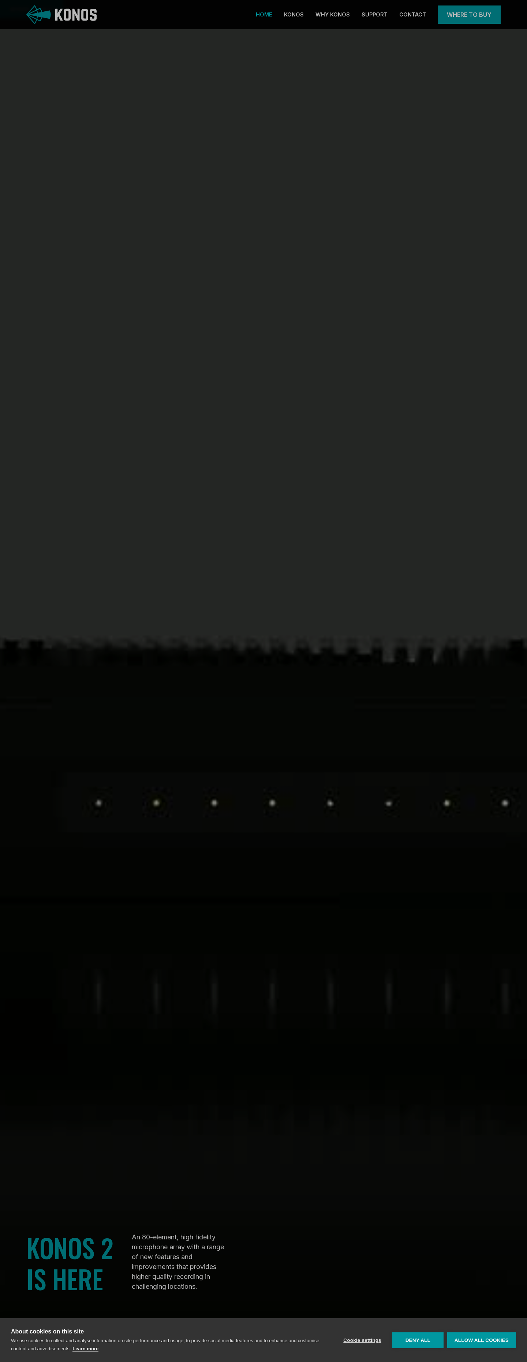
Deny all (417, 1340)
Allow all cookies (482, 1340)
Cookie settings (362, 1340)
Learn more (85, 1348)
